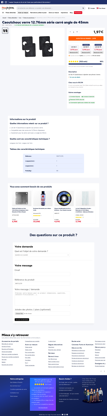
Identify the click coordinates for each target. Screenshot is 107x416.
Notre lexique (14, 396)
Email (17, 271)
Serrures (4, 359)
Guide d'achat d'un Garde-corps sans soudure (69, 400)
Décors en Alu (77, 348)
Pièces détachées (11, 12)
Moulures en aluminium (78, 355)
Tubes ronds (28, 349)
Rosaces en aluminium (78, 353)
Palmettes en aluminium (78, 350)
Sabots (3, 362)
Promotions (78, 12)
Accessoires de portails (10, 341)
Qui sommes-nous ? (15, 386)
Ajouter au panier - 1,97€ (86, 38)
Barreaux (51, 353)
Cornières (27, 360)
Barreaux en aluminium (78, 366)
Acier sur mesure (23, 12)
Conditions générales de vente (18, 389)
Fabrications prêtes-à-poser (38, 12)
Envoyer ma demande (22, 320)
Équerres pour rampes (54, 349)
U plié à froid (52, 341)
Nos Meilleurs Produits (16, 382)
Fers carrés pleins (30, 355)
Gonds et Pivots (6, 346)
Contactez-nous (14, 392)
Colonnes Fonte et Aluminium (82, 344)
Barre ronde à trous (53, 361)
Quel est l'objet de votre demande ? (31, 252)
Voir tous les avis (42, 407)
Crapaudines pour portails (32, 341)
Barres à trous (53, 356)
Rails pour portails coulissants (10, 354)
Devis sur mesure (54, 12)
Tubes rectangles (29, 365)
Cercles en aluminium (78, 363)
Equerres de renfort (7, 364)
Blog (71, 12)
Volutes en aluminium (78, 361)
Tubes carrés (28, 347)
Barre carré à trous (53, 364)
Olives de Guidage (7, 351)
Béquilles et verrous (7, 344)
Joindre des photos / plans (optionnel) (33, 310)
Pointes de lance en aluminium (80, 358)
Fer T (26, 362)
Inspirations (64, 12)
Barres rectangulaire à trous (56, 366)
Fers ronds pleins (29, 352)
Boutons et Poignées (7, 349)
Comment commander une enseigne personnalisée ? (66, 389)
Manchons (51, 347)
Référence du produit (24, 281)
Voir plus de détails (74, 77)
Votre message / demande (27, 290)
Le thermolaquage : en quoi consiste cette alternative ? (69, 394)
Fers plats (27, 357)
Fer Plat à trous (52, 359)
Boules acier (76, 341)
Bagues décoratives (55, 344)
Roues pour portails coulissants (10, 357)
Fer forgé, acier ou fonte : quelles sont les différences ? (68, 383)
